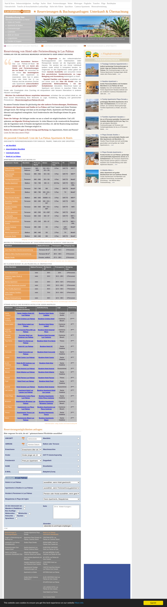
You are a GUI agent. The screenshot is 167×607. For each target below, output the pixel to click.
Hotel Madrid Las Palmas (50, 592)
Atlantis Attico (9, 188)
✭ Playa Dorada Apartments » (111, 152)
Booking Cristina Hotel (46, 318)
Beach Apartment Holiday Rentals (22, 46)
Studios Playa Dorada (30, 542)
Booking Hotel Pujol (46, 381)
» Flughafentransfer (111, 53)
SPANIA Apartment (11, 212)
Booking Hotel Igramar (46, 387)
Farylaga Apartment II (12, 179)
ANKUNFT (9, 438)
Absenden (47, 524)
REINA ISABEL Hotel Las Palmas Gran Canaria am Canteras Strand (50, 544)
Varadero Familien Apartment (11, 208)
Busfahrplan (111, 3)
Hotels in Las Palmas (13, 482)
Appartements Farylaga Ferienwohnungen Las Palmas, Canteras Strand (31, 569)
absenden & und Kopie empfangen (57, 526)
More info (80, 603)
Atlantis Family (10, 192)
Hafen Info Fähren (56, 7)
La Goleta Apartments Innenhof (15, 285)
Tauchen (22, 516)
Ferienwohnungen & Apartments (102, 46)
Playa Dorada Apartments (9, 175)
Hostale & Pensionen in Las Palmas (18, 493)
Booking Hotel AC (46, 346)
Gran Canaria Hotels (49, 597)
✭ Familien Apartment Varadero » (112, 117)
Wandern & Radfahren (15, 508)
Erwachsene (9, 449)
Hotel (49, 3)
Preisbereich (10, 460)
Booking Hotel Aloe (46, 363)
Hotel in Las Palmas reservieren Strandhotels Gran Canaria (13, 554)
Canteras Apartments (82, 7)
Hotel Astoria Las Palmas (26, 368)
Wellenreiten (11, 513)
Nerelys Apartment (11, 282)
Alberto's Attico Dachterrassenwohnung (18, 254)
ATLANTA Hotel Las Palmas (51, 582)
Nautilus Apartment (11, 183)
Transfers (96, 3)
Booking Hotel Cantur (46, 357)
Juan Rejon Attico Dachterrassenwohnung (19, 250)
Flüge (103, 3)
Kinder (7, 455)
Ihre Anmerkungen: (66, 512)
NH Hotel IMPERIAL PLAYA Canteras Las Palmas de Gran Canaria (52, 554)
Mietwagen (78, 3)
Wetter (70, 3)
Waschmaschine (49, 449)
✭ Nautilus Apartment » (109, 81)
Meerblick (46, 438)
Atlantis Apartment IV (12, 232)
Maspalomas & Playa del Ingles (17, 499)
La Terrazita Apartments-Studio (11, 217)
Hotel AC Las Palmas (25, 346)
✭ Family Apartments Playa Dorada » (114, 99)
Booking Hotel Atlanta (46, 372)
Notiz (45, 506)
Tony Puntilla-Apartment (13, 289)
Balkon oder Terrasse (51, 444)
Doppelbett (47, 460)
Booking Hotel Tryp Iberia (46, 341)
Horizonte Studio (10, 236)
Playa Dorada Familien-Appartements (13, 169)
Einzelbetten (47, 466)
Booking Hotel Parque (46, 377)
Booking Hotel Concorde (46, 352)
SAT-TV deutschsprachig (52, 455)
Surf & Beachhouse (11, 272)
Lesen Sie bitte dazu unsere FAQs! (16, 132)
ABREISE (8, 444)
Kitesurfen (10, 516)
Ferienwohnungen (59, 3)
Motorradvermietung (99, 7)
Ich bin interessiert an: (15, 506)
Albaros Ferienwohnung (13, 298)
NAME (7, 466)
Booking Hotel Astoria (46, 368)
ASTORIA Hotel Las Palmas (51, 572)
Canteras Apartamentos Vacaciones (61, 46)
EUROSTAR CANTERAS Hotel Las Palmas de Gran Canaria (50, 549)
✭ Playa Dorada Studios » (110, 135)
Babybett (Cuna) (49, 472)
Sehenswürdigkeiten (23, 3)
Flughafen (87, 3)
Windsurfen (24, 513)
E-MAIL (8, 472)
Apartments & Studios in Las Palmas (19, 488)
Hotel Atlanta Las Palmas (26, 372)
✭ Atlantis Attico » (107, 170)
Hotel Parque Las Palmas (26, 377)
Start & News (10, 3)
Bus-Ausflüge (12, 511)
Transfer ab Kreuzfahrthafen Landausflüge (32, 7)
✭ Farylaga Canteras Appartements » (114, 64)
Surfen (43, 3)
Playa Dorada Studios (12, 197)
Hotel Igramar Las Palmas (26, 387)
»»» (119, 74)
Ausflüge (36, 3)
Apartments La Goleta (30, 572)
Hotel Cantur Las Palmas (26, 357)
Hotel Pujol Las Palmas (25, 381)
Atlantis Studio (10, 257)
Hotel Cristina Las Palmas (25, 318)
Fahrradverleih (10, 7)
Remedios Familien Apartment (11, 202)
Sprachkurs (69, 7)
